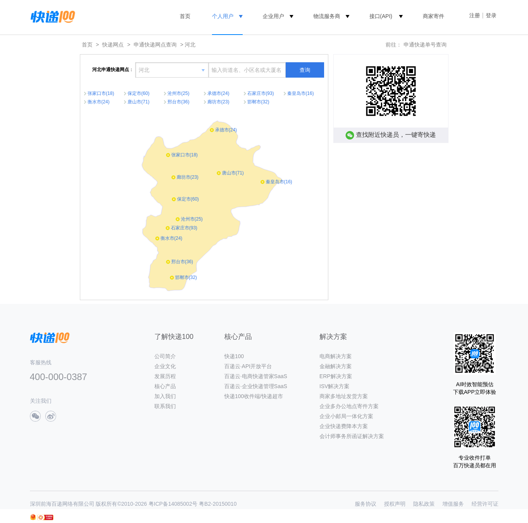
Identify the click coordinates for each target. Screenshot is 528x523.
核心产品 (165, 386)
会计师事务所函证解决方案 (351, 436)
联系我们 (165, 406)
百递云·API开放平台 (248, 366)
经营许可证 (485, 504)
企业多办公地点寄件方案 (349, 406)
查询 (305, 70)
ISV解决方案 (334, 386)
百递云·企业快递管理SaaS (255, 386)
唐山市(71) (138, 102)
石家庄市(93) (260, 93)
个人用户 (222, 16)
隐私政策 (424, 504)
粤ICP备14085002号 (173, 504)
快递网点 (113, 45)
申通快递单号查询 (425, 45)
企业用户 (273, 16)
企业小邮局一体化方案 (346, 416)
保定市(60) (138, 93)
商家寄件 (433, 16)
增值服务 (453, 504)
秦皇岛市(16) (300, 93)
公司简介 (165, 356)
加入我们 (165, 396)
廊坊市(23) (218, 102)
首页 (185, 16)
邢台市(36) (178, 102)
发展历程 (165, 376)
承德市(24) (218, 93)
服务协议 (365, 504)
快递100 (234, 356)
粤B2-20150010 (218, 504)
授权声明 (395, 504)
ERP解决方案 (335, 376)
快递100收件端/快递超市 (253, 396)
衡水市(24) (98, 102)
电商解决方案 (335, 356)
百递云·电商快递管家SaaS (255, 376)
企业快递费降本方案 (343, 426)
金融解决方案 (335, 366)
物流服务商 (326, 16)
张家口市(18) (101, 93)
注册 (474, 15)
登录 (491, 15)
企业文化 (165, 366)
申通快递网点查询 (155, 45)
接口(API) (380, 16)
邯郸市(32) (258, 102)
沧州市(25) (178, 93)
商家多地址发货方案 (343, 396)
